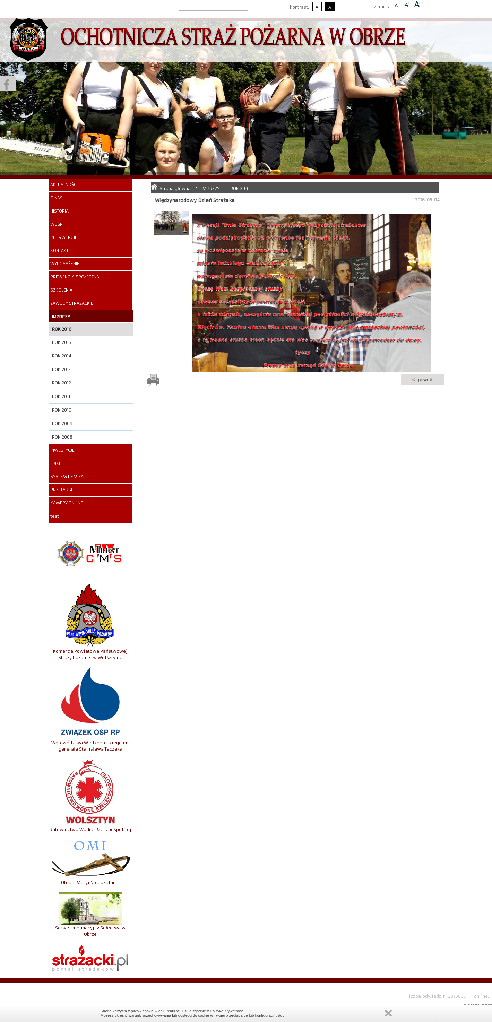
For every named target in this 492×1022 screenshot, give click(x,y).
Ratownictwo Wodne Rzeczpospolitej (90, 829)
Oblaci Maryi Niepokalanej (90, 882)
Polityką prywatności (227, 1011)
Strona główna (175, 188)
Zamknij (388, 1013)
